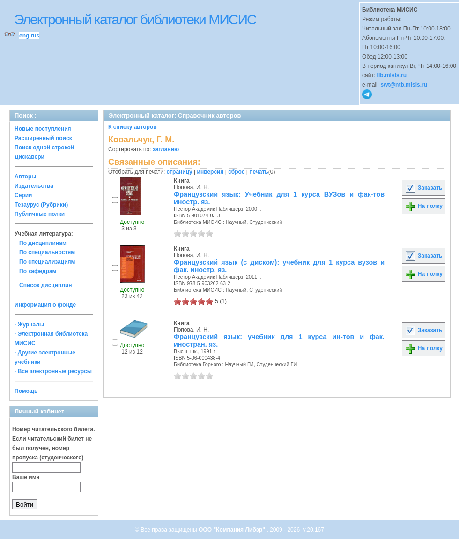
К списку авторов (132, 127)
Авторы (26, 176)
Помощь (26, 391)
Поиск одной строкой (44, 147)
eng (24, 35)
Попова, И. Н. (191, 187)
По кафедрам (37, 271)
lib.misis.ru (392, 75)
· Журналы (29, 324)
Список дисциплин (45, 285)
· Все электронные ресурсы (53, 371)
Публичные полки (40, 214)
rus (34, 35)
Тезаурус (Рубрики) (41, 204)
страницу (179, 172)
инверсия (210, 172)
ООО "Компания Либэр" (233, 529)
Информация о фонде (45, 305)
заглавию (166, 149)
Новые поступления (43, 129)
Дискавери (29, 157)
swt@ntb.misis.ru (403, 84)
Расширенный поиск (43, 138)
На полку (424, 206)
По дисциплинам (43, 243)
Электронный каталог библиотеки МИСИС (135, 19)
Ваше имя (26, 477)
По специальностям (47, 252)
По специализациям (47, 261)
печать (258, 172)
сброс (236, 172)
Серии (23, 195)
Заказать (423, 188)
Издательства (34, 186)
